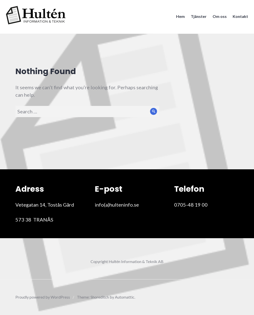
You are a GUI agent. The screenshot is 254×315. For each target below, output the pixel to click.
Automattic (124, 297)
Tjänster (197, 17)
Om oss (218, 17)
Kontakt (239, 17)
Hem (179, 17)
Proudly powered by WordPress (42, 297)
